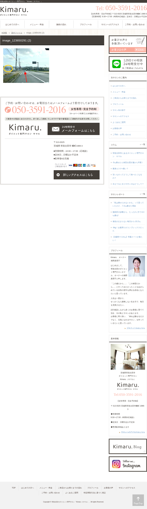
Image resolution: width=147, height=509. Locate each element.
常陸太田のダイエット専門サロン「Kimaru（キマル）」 (71, 502)
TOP (13, 488)
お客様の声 (117, 128)
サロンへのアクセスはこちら (133, 432)
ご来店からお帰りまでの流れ (124, 98)
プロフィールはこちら (136, 328)
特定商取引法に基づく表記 (95, 493)
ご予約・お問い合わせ (122, 135)
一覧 (143, 144)
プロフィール (118, 104)
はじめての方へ (119, 86)
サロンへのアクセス (121, 116)
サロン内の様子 (119, 110)
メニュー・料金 (119, 92)
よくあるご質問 (119, 122)
